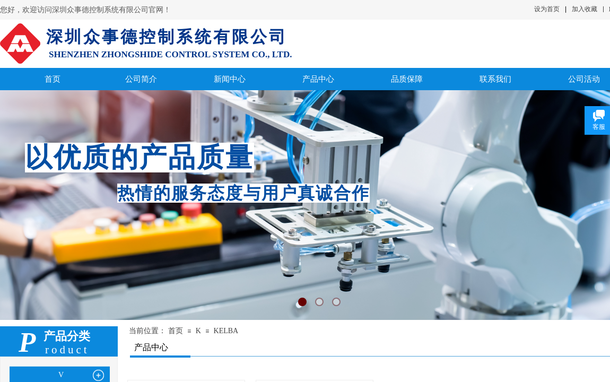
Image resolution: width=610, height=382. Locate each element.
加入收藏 (584, 9)
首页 (175, 331)
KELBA (226, 331)
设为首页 (547, 9)
